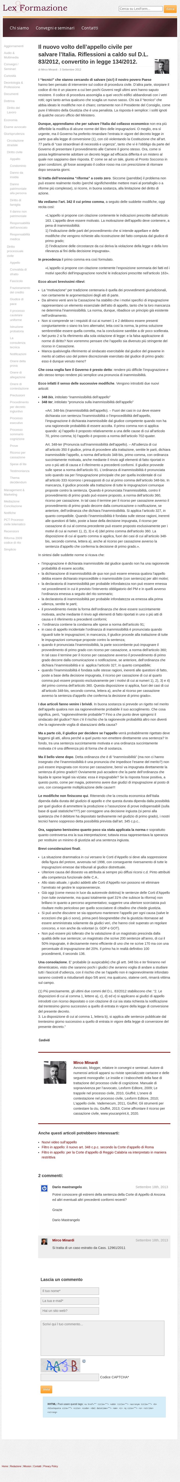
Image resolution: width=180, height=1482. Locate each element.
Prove (14, 445)
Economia (11, 120)
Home (5, 1465)
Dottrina (9, 101)
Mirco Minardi (49, 69)
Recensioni (11, 531)
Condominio (18, 166)
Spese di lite (18, 464)
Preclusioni (17, 395)
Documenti (11, 94)
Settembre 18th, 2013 (152, 1187)
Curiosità (10, 76)
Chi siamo (19, 28)
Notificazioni (18, 354)
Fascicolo (16, 281)
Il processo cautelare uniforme (17, 315)
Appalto (15, 159)
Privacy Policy (50, 1465)
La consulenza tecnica (18, 342)
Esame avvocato (15, 127)
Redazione (15, 1465)
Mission (27, 1465)
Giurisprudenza (14, 133)
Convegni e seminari (55, 28)
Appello (15, 262)
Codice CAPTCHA (114, 1377)
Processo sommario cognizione (17, 434)
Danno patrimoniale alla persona (18, 188)
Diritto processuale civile (15, 251)
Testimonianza (20, 471)
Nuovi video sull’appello (59, 1142)
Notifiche (10, 513)
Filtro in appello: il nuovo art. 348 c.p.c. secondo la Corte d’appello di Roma (98, 1147)
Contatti (90, 28)
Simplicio (10, 549)
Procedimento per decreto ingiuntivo (19, 406)
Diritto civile (14, 152)
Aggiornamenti (14, 46)
